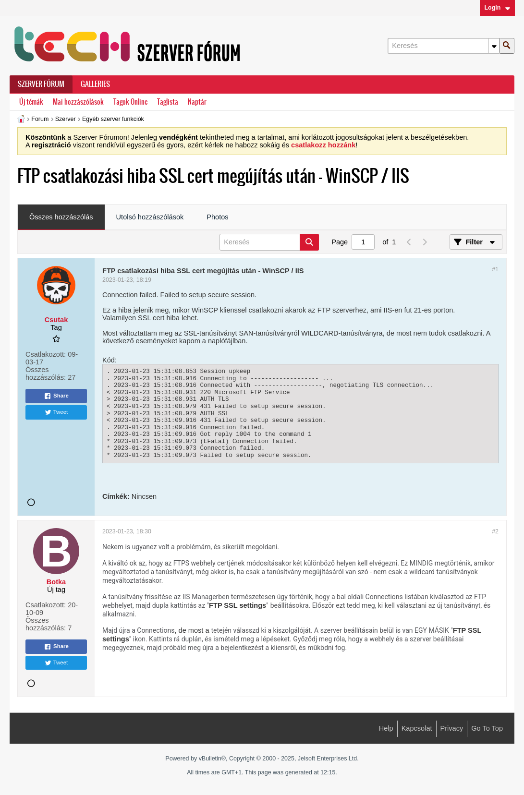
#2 (495, 531)
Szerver (65, 119)
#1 (495, 269)
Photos (217, 217)
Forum (40, 119)
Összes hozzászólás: (45, 373)
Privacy (451, 728)
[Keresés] (443, 46)
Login (497, 7)
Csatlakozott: (45, 354)
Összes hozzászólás (61, 217)
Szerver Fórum (41, 84)
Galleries (95, 84)
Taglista (167, 102)
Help (386, 728)
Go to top (487, 728)
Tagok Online (130, 102)
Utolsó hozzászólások (150, 217)
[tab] (61, 217)
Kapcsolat (417, 728)
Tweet (56, 412)
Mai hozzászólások (78, 102)
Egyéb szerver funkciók (113, 119)
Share (56, 396)
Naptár (197, 102)
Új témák (31, 102)
